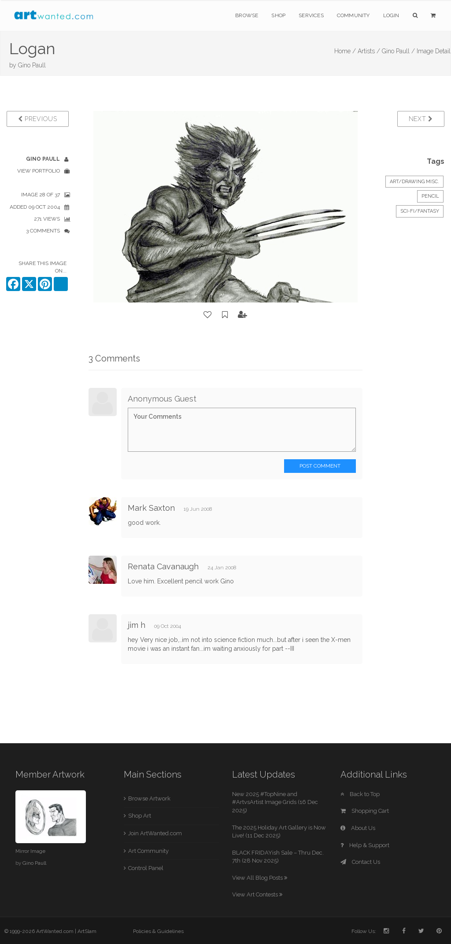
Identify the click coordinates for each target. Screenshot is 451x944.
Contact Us (360, 862)
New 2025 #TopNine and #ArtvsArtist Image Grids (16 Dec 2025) (275, 802)
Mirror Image (30, 851)
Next (421, 118)
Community (353, 15)
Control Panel (145, 868)
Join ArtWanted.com (155, 833)
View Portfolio (38, 171)
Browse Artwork (149, 798)
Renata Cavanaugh (163, 566)
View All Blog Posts (259, 877)
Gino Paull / (398, 51)
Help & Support (364, 845)
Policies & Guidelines (158, 931)
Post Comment (319, 466)
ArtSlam (87, 931)
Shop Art (139, 815)
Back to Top (360, 794)
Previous (37, 118)
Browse (246, 15)
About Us (357, 828)
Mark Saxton (151, 508)
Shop (278, 15)
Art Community (148, 851)
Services (311, 15)
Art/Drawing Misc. (414, 181)
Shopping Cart (364, 811)
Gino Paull (32, 65)
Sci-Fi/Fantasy (419, 211)
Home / (345, 51)
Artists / (369, 51)
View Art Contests (257, 894)
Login (391, 15)
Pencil (430, 196)
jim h (136, 625)
